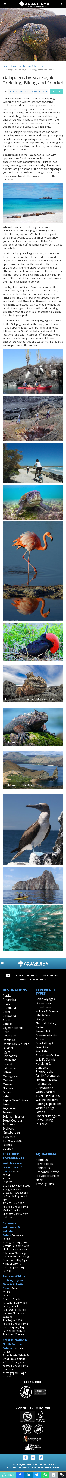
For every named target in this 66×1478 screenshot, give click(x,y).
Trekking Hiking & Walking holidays (48, 1098)
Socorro (8, 1112)
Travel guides (45, 1184)
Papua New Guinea (15, 1100)
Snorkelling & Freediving (45, 1045)
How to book (38, 979)
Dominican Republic (16, 1044)
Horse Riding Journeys (44, 1122)
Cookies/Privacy (18, 1467)
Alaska (7, 995)
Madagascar (11, 1076)
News (23, 979)
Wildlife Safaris (45, 1059)
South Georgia (12, 1120)
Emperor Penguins (48, 1116)
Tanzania (9, 1137)
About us (42, 1160)
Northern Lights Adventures (46, 1082)
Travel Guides (49, 975)
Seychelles (9, 1108)
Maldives (8, 1080)
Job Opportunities (47, 1176)
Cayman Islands (13, 1028)
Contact (17, 975)
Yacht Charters (45, 1092)
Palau (6, 1096)
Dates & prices (26, 91)
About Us (32, 975)
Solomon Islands (13, 1116)
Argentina (9, 1008)
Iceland (7, 1064)
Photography (44, 1071)
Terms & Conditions (45, 1467)
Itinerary (13, 91)
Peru (6, 1104)
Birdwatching (44, 1088)
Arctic (6, 1004)
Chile (6, 1032)
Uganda (8, 1149)
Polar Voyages (45, 999)
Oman (7, 1092)
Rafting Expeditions (48, 1104)
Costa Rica (9, 1036)
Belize (7, 1012)
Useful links (40, 91)
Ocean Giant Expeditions (44, 1005)
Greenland (9, 1060)
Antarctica (9, 999)
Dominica (9, 1040)
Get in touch (56, 91)
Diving (40, 1019)
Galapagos (16, 66)
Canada (7, 1024)
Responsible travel (48, 1172)
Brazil (6, 1020)
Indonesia (9, 1068)
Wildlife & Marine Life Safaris (47, 1013)
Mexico (7, 1084)
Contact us (43, 1168)
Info (5, 91)
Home (6, 66)
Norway (8, 1088)
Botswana (9, 1016)
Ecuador (8, 1048)
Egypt (6, 1052)
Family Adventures (48, 1075)
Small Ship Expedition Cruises (48, 1053)
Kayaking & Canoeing (33, 66)
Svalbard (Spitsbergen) (12, 1130)
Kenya (7, 1072)
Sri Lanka (9, 1124)
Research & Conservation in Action (46, 1035)
